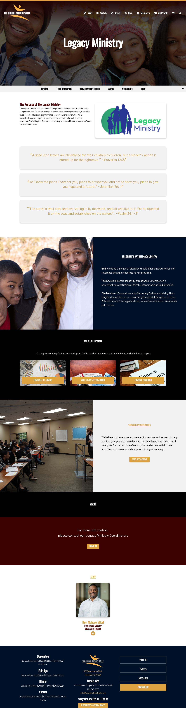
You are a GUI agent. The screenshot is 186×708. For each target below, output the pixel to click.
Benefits (44, 88)
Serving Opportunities (90, 88)
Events (111, 88)
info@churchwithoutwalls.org (93, 693)
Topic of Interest (64, 88)
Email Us (93, 546)
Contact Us (127, 88)
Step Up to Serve (139, 459)
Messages (143, 678)
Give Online (143, 687)
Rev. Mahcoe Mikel (93, 622)
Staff (143, 88)
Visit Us (143, 660)
